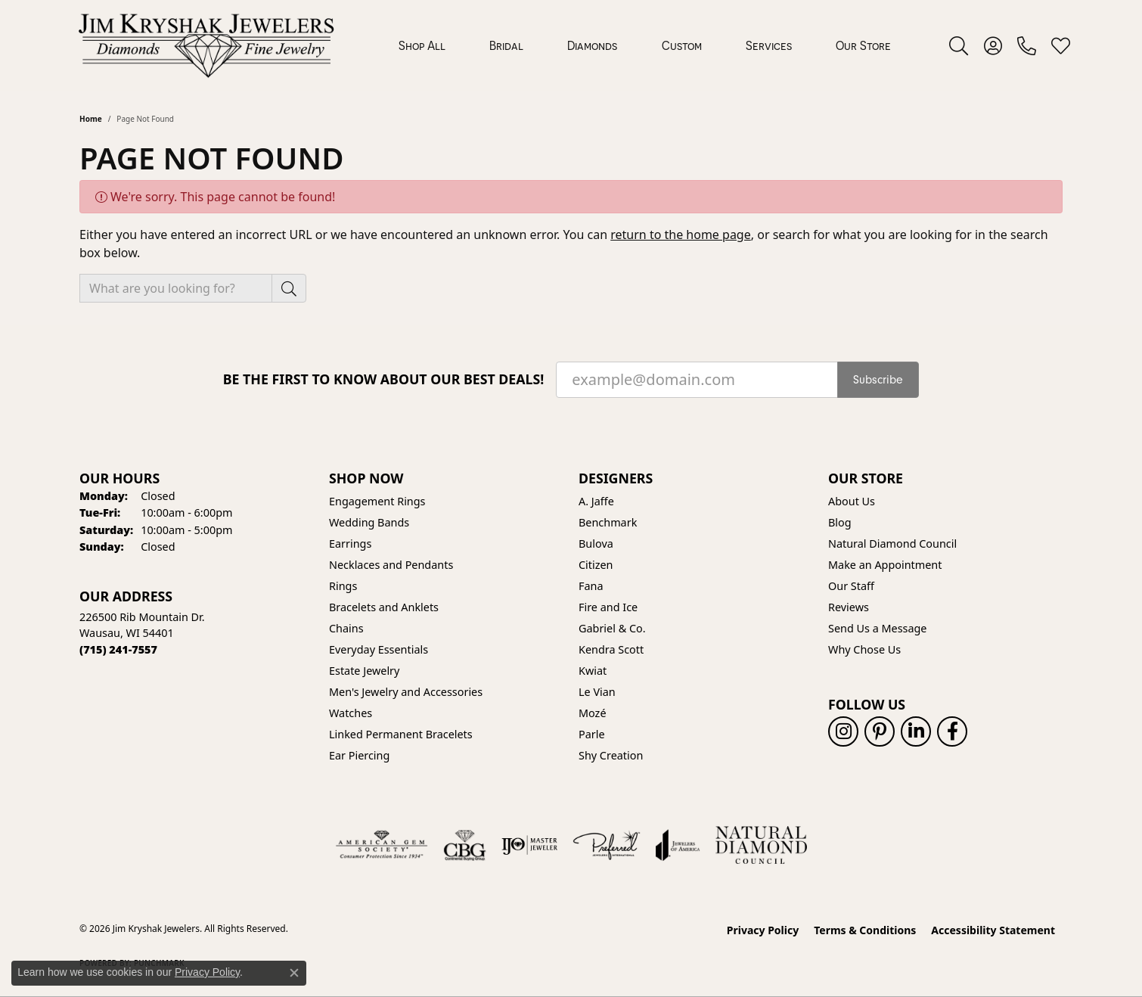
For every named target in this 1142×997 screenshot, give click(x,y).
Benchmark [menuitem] (608, 522)
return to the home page (680, 234)
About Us (851, 501)
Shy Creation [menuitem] (611, 755)
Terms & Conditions (865, 930)
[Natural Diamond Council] (761, 845)
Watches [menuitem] (350, 713)
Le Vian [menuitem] (597, 692)
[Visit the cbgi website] (464, 845)
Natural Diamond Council (892, 543)
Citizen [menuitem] (596, 565)
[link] (1026, 45)
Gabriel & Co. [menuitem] (612, 628)
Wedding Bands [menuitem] (369, 522)
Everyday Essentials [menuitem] (378, 649)
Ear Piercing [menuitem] (359, 755)
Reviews (848, 607)
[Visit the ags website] (381, 845)
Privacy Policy (763, 930)
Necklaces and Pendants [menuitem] (391, 565)
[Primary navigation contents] (645, 45)
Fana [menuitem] (591, 586)
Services (769, 45)
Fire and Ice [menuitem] (608, 607)
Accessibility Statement (993, 930)
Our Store (863, 45)
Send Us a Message (877, 628)
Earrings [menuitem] (350, 543)
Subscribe (878, 380)
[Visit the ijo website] (529, 845)
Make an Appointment (885, 565)
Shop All (422, 45)
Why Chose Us (864, 649)
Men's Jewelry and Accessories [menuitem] (406, 692)
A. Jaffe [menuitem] (596, 501)
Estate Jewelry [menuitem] (364, 670)
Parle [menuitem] (592, 734)
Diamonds (592, 45)
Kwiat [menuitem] (593, 670)
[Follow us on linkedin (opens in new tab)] (916, 731)
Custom (682, 45)
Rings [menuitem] (343, 586)
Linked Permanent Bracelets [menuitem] (401, 734)
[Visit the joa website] (678, 845)
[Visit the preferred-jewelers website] (607, 845)
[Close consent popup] (294, 972)
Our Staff (851, 586)
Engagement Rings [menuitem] (377, 501)
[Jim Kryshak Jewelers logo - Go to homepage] (206, 45)
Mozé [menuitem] (593, 713)
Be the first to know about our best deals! (384, 379)
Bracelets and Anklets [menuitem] (384, 607)
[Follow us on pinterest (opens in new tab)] (879, 731)
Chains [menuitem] (346, 628)
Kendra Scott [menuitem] (611, 649)
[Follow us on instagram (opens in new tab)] (843, 731)
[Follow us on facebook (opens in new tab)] (952, 731)
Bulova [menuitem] (596, 543)
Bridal (506, 45)
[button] (958, 45)
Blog (840, 522)
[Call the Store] (118, 649)
